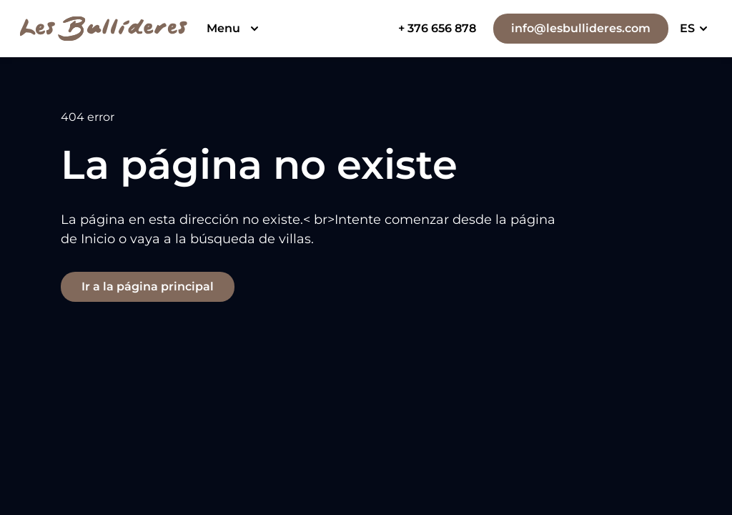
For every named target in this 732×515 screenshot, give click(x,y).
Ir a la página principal (147, 286)
